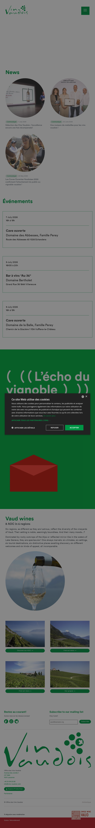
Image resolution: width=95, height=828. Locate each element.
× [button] (86, 396)
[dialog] (47, 414)
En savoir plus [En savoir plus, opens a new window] (50, 415)
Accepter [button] (74, 427)
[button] (47, 420)
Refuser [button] (55, 427)
